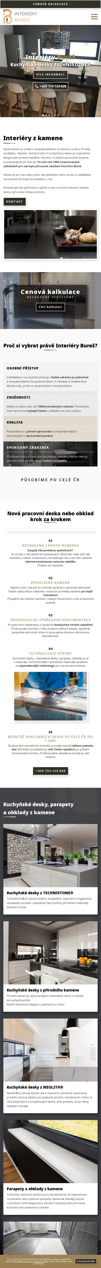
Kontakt (14, 201)
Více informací (50, 74)
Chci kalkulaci (50, 307)
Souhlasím (86, 1261)
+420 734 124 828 (50, 771)
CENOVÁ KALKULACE (50, 4)
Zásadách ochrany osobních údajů (30, 1261)
